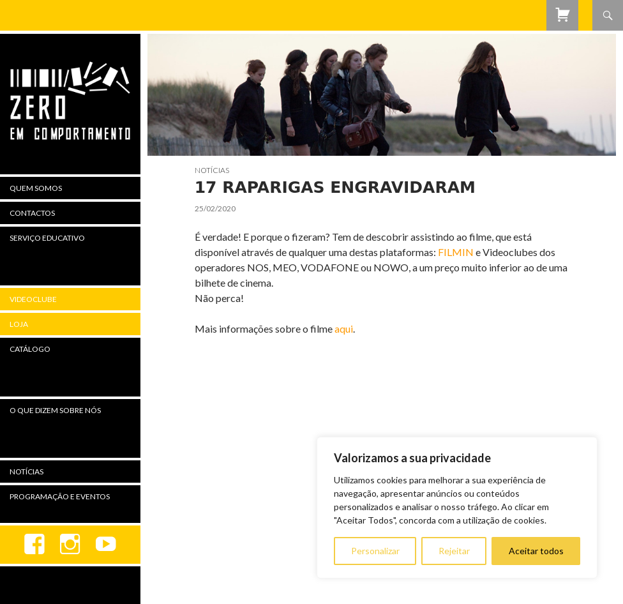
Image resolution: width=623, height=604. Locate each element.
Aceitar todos (536, 550)
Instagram (70, 544)
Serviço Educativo (47, 238)
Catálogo (30, 349)
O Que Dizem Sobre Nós (55, 410)
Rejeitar (454, 550)
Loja (19, 324)
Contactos (32, 213)
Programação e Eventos (60, 496)
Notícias (212, 170)
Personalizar (375, 550)
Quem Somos (36, 188)
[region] (457, 507)
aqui (343, 328)
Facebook (34, 544)
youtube (106, 544)
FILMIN (456, 252)
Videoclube (33, 299)
